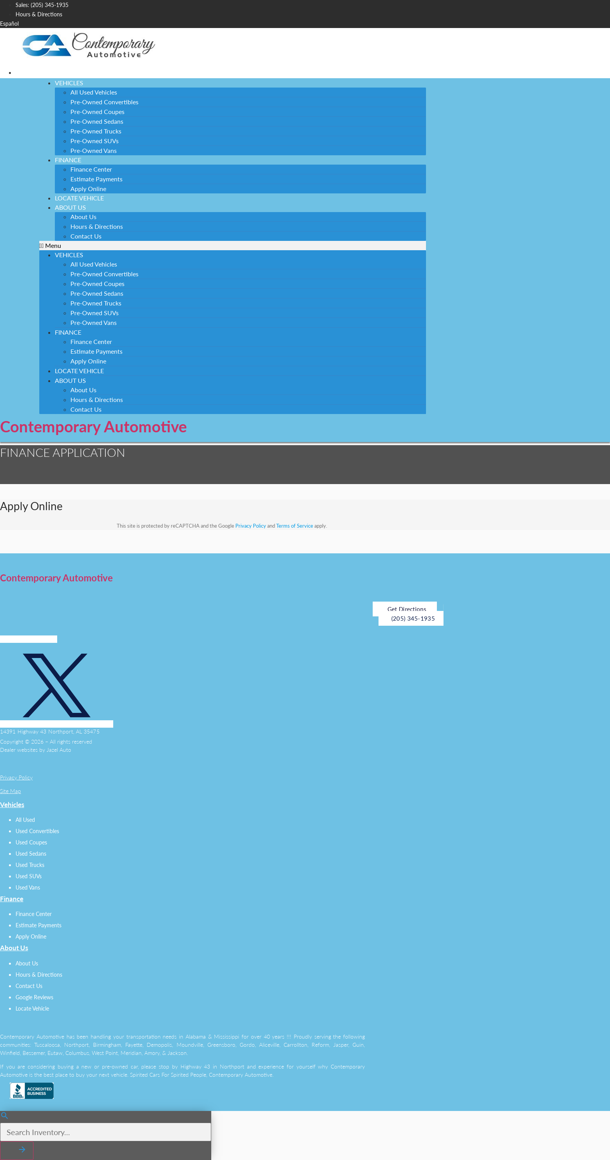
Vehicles (69, 82)
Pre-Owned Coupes (97, 111)
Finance (68, 159)
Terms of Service (294, 526)
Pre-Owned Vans (93, 150)
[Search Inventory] (105, 1132)
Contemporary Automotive (93, 426)
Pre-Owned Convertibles (104, 101)
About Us (70, 207)
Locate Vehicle (79, 370)
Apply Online (88, 361)
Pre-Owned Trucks (95, 131)
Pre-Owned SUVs (94, 140)
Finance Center (91, 169)
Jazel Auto (59, 749)
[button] (232, 245)
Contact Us (86, 236)
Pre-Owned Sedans (96, 121)
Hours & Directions (96, 226)
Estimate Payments (96, 179)
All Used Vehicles (93, 92)
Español (9, 24)
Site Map (10, 791)
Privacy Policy (250, 526)
